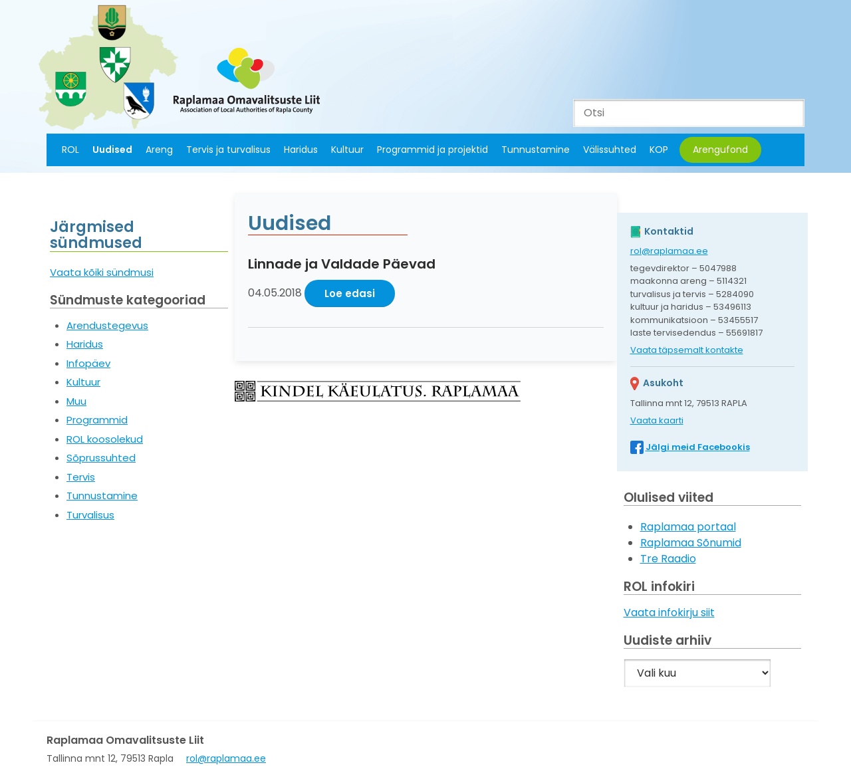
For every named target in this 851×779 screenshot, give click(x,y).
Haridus (301, 149)
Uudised (112, 149)
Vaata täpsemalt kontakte (686, 350)
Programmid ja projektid (432, 149)
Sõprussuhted (101, 458)
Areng (159, 149)
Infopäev (88, 363)
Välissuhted (609, 149)
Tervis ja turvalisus (228, 149)
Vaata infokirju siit (669, 612)
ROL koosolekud (104, 439)
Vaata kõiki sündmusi (102, 272)
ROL (70, 149)
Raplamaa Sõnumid (690, 542)
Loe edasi (349, 293)
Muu (76, 401)
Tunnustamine (535, 149)
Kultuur (347, 149)
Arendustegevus (107, 325)
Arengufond (720, 149)
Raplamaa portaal (688, 526)
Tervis (80, 477)
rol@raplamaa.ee (669, 251)
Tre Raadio (668, 558)
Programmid (97, 420)
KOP (659, 149)
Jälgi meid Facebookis (698, 447)
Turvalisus (90, 515)
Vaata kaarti (656, 420)
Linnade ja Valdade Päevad (341, 264)
